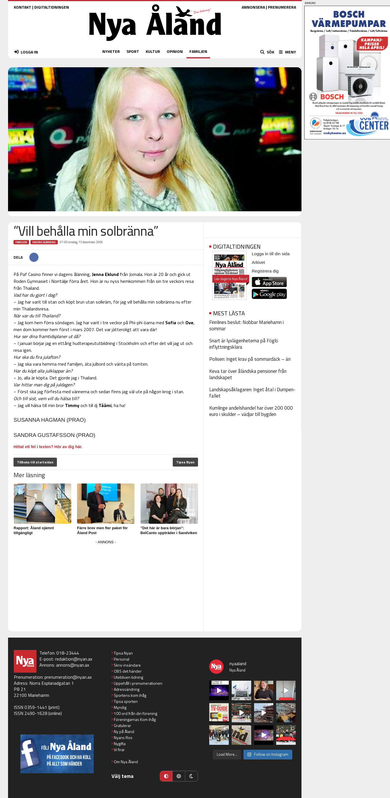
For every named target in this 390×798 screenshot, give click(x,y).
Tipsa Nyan (185, 462)
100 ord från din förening (135, 713)
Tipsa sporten (126, 701)
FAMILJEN (198, 51)
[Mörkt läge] (191, 776)
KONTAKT (22, 7)
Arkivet (258, 262)
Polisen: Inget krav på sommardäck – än (250, 359)
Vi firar (119, 750)
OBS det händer (128, 671)
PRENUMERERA (282, 7)
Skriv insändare (127, 665)
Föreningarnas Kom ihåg (135, 719)
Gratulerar (122, 725)
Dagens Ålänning (44, 242)
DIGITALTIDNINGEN (51, 7)
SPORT (132, 51)
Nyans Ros (123, 737)
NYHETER (111, 51)
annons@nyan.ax (72, 664)
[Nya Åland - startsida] (155, 42)
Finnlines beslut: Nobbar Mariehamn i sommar (246, 325)
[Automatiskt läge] (166, 776)
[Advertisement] (106, 586)
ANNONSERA (253, 7)
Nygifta (120, 744)
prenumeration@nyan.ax (68, 677)
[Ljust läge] (178, 776)
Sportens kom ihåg (130, 695)
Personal (121, 659)
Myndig (120, 707)
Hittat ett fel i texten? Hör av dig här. (48, 446)
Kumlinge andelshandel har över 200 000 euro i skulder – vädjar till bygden (251, 411)
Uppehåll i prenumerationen (138, 683)
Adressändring (126, 689)
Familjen (21, 242)
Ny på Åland (124, 731)
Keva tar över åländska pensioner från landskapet (248, 374)
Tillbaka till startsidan (35, 462)
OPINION (175, 51)
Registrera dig (265, 270)
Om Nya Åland (126, 762)
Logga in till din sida (271, 253)
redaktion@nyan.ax (73, 658)
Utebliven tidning (128, 677)
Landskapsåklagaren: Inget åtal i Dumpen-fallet (252, 393)
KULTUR (153, 51)
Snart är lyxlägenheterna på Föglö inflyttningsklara (243, 344)
